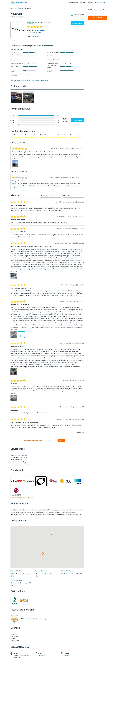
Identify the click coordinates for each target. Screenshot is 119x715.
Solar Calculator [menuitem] (73, 2)
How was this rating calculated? (34, 32)
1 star (12, 125)
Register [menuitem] (102, 2)
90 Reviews (41, 30)
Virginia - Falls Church (16, 571)
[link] (19, 2)
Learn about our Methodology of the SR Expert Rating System (29, 80)
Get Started (97, 18)
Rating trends (33, 36)
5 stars (12, 115)
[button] (51, 535)
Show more (80, 433)
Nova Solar (67, 655)
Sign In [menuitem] (96, 2)
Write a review (77, 23)
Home (11, 8)
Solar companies (19, 8)
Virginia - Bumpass (41, 571)
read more (15, 159)
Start (61, 440)
